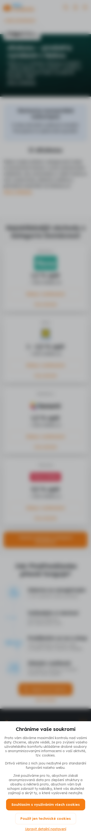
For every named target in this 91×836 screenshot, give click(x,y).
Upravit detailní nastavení (45, 829)
